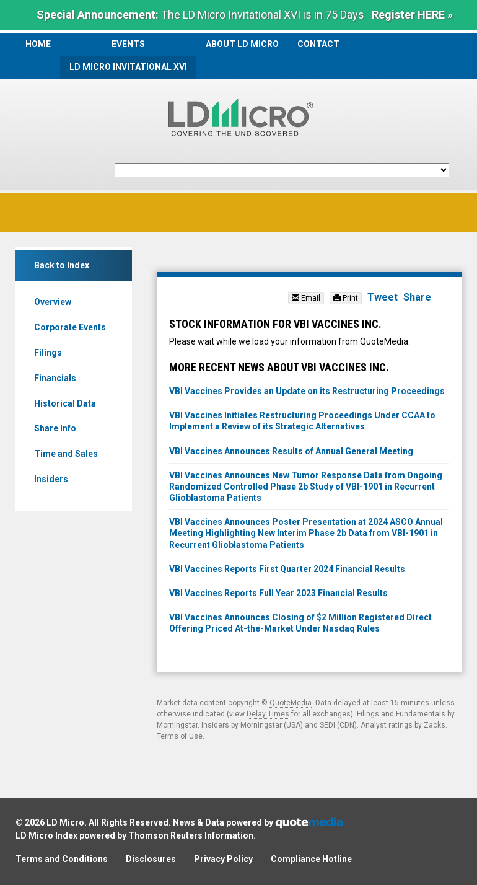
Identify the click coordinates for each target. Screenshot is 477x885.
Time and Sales (66, 454)
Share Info (55, 428)
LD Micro (65, 822)
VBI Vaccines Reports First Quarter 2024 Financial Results (287, 569)
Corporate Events (70, 327)
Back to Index (61, 265)
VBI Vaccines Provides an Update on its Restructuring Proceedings (307, 391)
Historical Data (65, 403)
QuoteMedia (290, 702)
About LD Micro (242, 44)
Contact (318, 44)
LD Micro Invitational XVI (128, 67)
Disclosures (151, 859)
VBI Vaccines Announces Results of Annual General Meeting (291, 451)
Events (128, 44)
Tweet (382, 297)
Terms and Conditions (61, 859)
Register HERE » (412, 14)
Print (345, 298)
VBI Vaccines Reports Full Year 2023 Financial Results (278, 593)
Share (417, 297)
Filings (48, 353)
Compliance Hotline (311, 859)
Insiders (51, 479)
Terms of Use (180, 736)
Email (306, 298)
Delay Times (268, 714)
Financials (55, 378)
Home (38, 44)
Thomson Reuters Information (190, 835)
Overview (52, 302)
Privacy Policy (223, 859)
